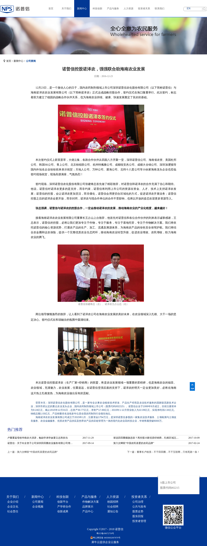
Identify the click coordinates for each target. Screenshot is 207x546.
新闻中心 (18, 61)
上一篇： (32, 452)
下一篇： (163, 452)
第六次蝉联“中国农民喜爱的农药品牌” (133, 443)
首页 (50, 8)
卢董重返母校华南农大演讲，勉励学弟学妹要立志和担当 (37, 438)
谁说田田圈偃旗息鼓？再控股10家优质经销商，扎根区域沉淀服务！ (147, 438)
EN (188, 8)
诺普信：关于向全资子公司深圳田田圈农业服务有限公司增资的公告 (41, 443)
